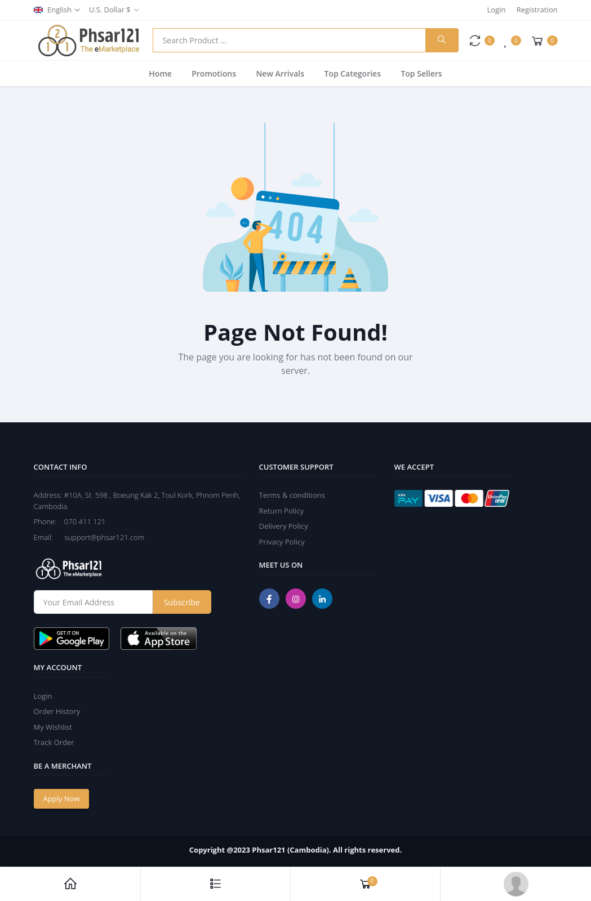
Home (160, 73)
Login (496, 10)
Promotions (214, 73)
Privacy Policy (282, 542)
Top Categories (352, 73)
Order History (57, 711)
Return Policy (281, 511)
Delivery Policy (283, 526)
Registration (537, 10)
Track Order (54, 742)
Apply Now (61, 798)
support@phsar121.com (99, 537)
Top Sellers (421, 73)
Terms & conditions (292, 495)
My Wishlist (53, 727)
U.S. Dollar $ (110, 10)
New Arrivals (280, 73)
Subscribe (182, 602)
